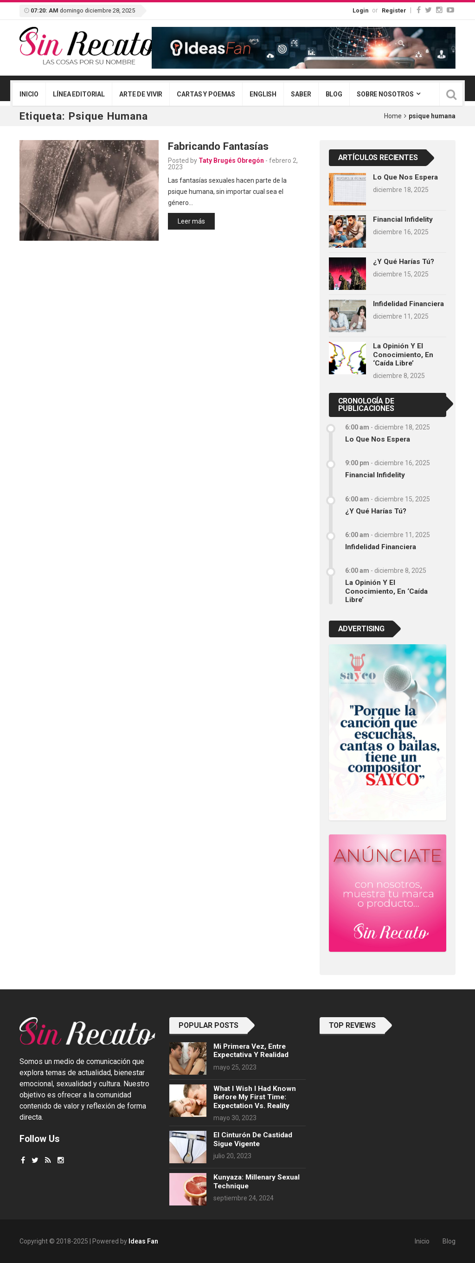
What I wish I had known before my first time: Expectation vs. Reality (254, 1097)
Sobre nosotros (385, 94)
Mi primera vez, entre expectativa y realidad (251, 1050)
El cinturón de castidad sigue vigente (252, 1139)
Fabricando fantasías (218, 146)
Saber (301, 94)
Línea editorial (79, 94)
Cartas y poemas (206, 94)
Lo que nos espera (405, 177)
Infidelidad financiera (408, 304)
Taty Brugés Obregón (231, 160)
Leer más (191, 221)
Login (360, 10)
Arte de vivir (140, 94)
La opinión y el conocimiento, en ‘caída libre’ (403, 354)
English (263, 94)
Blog (334, 94)
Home (393, 116)
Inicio (29, 94)
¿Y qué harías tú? (403, 261)
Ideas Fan (143, 1241)
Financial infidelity (403, 219)
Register (394, 10)
